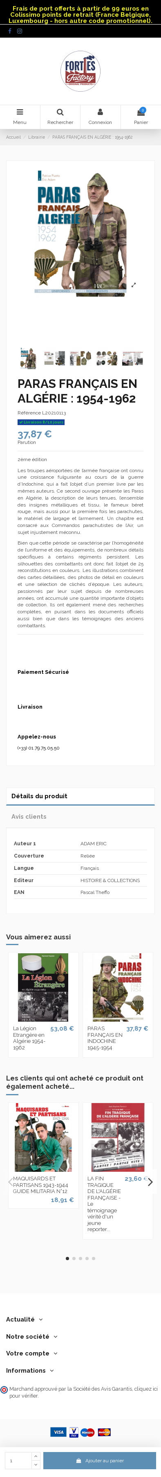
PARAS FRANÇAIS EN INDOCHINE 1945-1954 (105, 1038)
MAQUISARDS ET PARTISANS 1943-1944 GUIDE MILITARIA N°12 (40, 1184)
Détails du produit (39, 796)
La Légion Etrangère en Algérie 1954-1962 (29, 1038)
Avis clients (29, 816)
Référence (29, 413)
